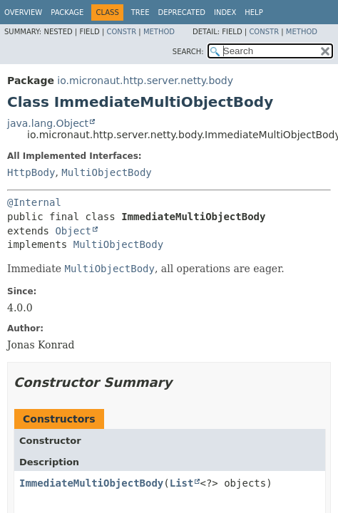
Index (225, 12)
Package (67, 12)
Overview (23, 12)
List (182, 483)
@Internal (34, 202)
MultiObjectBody (106, 172)
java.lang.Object (47, 123)
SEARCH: (188, 52)
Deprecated (181, 12)
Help (253, 12)
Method (159, 32)
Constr (121, 32)
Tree (140, 12)
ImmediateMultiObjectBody (91, 483)
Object (73, 231)
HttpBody (31, 172)
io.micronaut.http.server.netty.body (145, 80)
